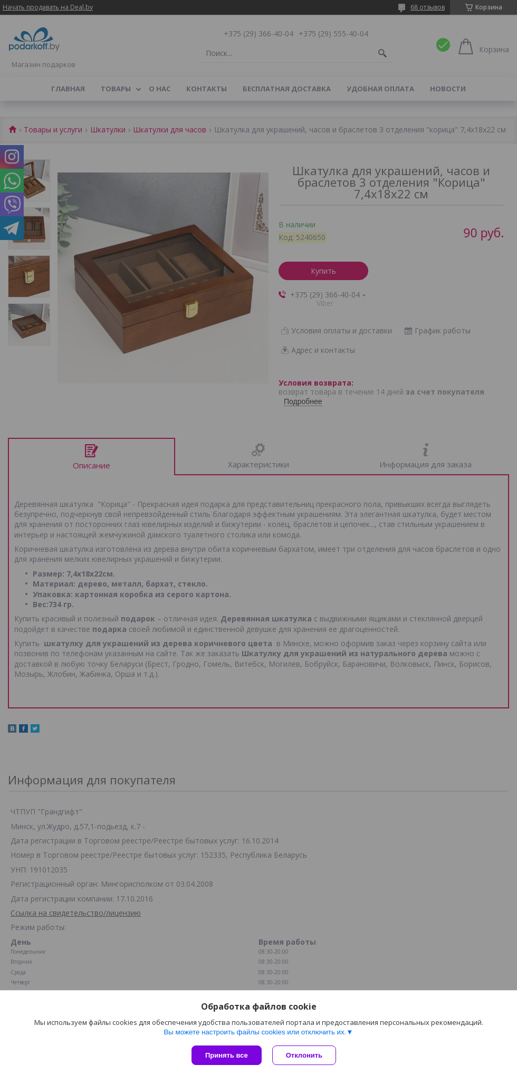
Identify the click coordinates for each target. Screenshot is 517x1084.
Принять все (226, 1055)
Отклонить (304, 1055)
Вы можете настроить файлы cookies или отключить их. (255, 1032)
